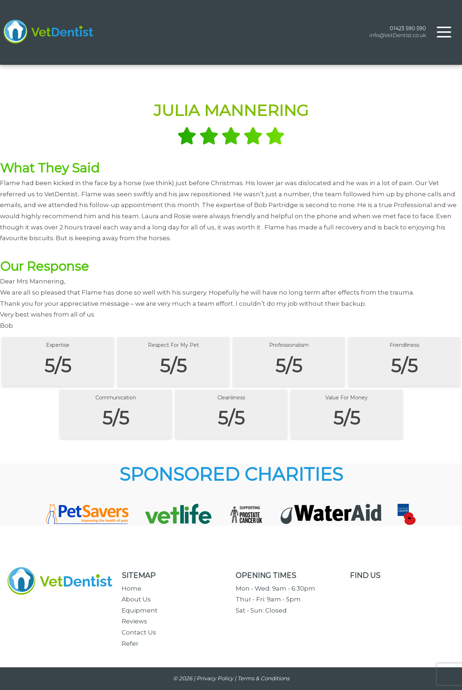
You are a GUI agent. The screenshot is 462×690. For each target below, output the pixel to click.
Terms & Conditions (263, 678)
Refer (130, 643)
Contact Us (139, 632)
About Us (136, 599)
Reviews (134, 621)
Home (131, 588)
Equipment (140, 610)
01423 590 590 (408, 28)
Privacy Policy (214, 678)
